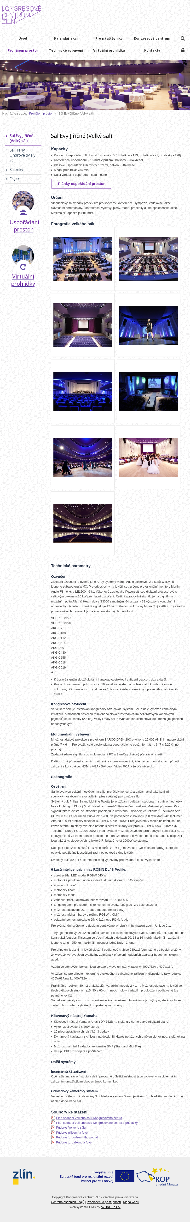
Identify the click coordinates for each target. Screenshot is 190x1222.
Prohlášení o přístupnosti (104, 1202)
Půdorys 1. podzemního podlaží (77, 1137)
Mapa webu (131, 1202)
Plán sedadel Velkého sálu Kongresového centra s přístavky (97, 1123)
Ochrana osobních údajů (67, 1202)
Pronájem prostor (41, 113)
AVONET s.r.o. (111, 1207)
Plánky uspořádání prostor (81, 184)
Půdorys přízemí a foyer (72, 1132)
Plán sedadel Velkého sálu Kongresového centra (89, 1118)
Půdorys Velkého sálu (71, 1127)
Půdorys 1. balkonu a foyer (74, 1142)
